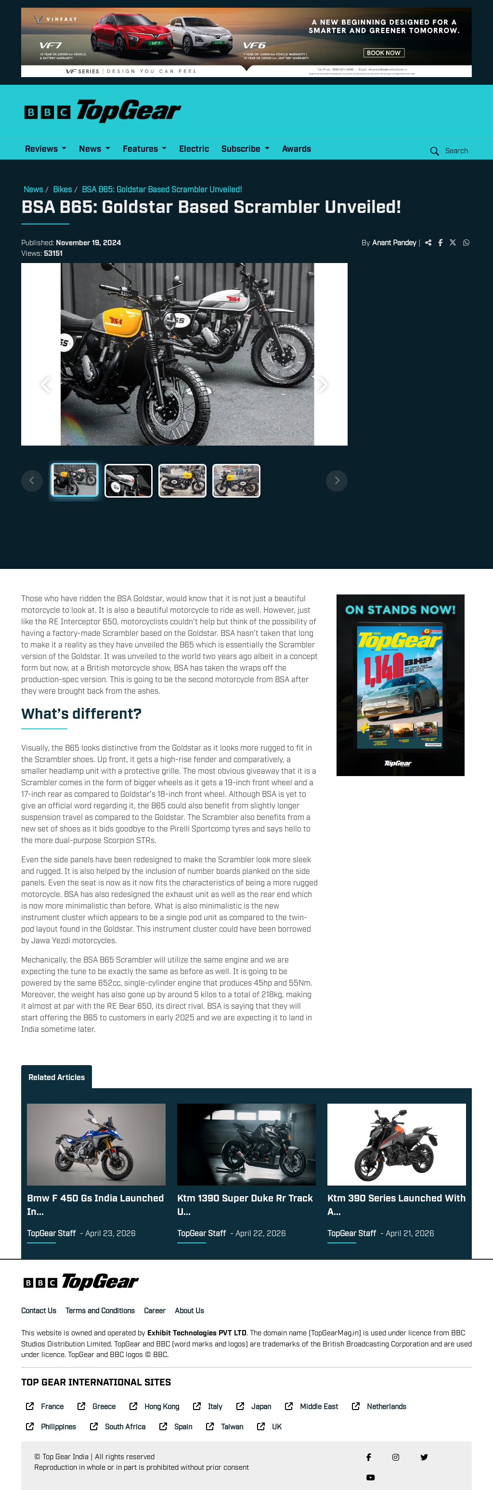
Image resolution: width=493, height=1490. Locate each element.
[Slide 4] (236, 481)
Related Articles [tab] (56, 1076)
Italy (207, 1405)
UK (269, 1426)
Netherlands (379, 1405)
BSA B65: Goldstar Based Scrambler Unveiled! (162, 189)
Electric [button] (194, 148)
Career (155, 1309)
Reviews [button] (42, 148)
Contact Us (38, 1309)
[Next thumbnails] (337, 481)
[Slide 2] (128, 481)
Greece (97, 1405)
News (33, 189)
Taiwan (224, 1426)
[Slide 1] (75, 480)
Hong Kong (154, 1405)
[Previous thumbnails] (32, 481)
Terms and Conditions (100, 1309)
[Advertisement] (409, 412)
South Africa (117, 1426)
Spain (175, 1426)
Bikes (62, 189)
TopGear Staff (51, 1233)
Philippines (51, 1426)
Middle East (311, 1405)
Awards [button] (296, 148)
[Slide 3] (182, 481)
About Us (189, 1309)
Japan (253, 1405)
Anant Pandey (394, 241)
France (45, 1405)
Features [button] (141, 148)
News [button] (91, 148)
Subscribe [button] (241, 148)
